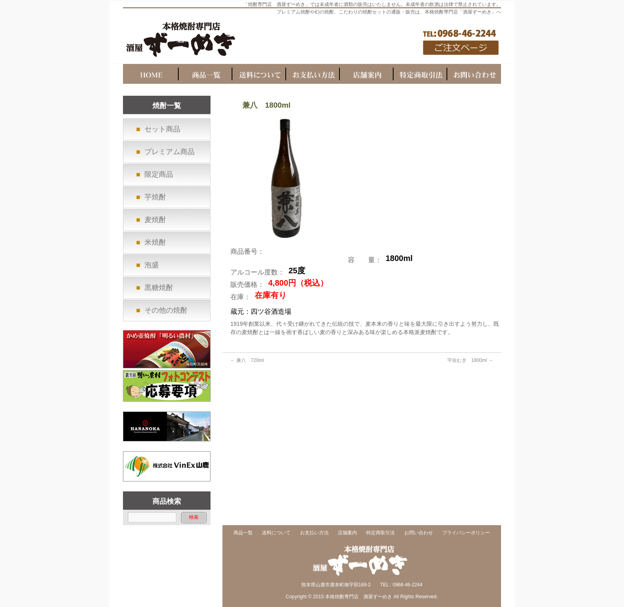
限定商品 (158, 174)
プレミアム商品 (169, 152)
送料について (276, 532)
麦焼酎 (155, 220)
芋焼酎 (155, 197)
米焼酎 (155, 242)
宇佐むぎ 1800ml (470, 360)
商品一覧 (243, 532)
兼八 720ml (247, 360)
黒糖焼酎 (158, 288)
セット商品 (162, 129)
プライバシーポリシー (466, 532)
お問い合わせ (418, 532)
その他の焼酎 (165, 310)
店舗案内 (347, 532)
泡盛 (151, 265)
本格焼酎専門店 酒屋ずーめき (358, 596)
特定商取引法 (380, 532)
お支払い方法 (314, 532)
